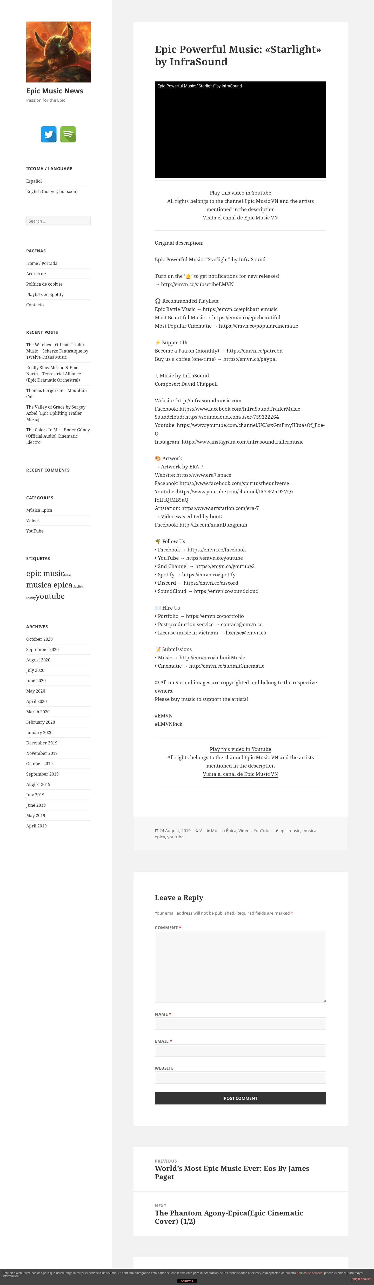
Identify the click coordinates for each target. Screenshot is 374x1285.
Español (34, 181)
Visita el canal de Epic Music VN (240, 217)
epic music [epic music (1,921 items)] (45, 573)
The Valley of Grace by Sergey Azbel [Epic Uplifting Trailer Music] (55, 413)
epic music (289, 830)
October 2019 (39, 763)
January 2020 (39, 732)
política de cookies (310, 1273)
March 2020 (38, 712)
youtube (175, 837)
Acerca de (36, 274)
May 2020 (35, 691)
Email (163, 1041)
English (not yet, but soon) (52, 191)
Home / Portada (41, 263)
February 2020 (40, 722)
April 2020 (36, 701)
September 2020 (42, 649)
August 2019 (38, 784)
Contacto (35, 305)
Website (164, 1068)
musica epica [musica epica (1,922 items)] (49, 584)
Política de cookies (44, 284)
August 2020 (38, 660)
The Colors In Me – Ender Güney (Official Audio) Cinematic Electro (58, 436)
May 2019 (35, 815)
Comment (168, 927)
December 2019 (41, 743)
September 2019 (42, 774)
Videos (32, 520)
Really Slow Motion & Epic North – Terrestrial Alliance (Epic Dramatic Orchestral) (53, 374)
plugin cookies (361, 1279)
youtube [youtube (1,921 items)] (50, 596)
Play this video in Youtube (240, 192)
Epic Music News (54, 90)
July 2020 (35, 670)
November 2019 (42, 753)
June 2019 (36, 805)
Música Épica (39, 510)
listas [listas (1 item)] (67, 575)
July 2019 (35, 795)
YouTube (35, 531)
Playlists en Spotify (45, 294)
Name (163, 1014)
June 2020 (36, 680)
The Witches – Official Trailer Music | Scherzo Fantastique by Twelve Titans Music (57, 351)
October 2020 (39, 639)
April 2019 (36, 826)
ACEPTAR (186, 1281)
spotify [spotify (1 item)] (31, 598)
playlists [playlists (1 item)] (78, 586)
